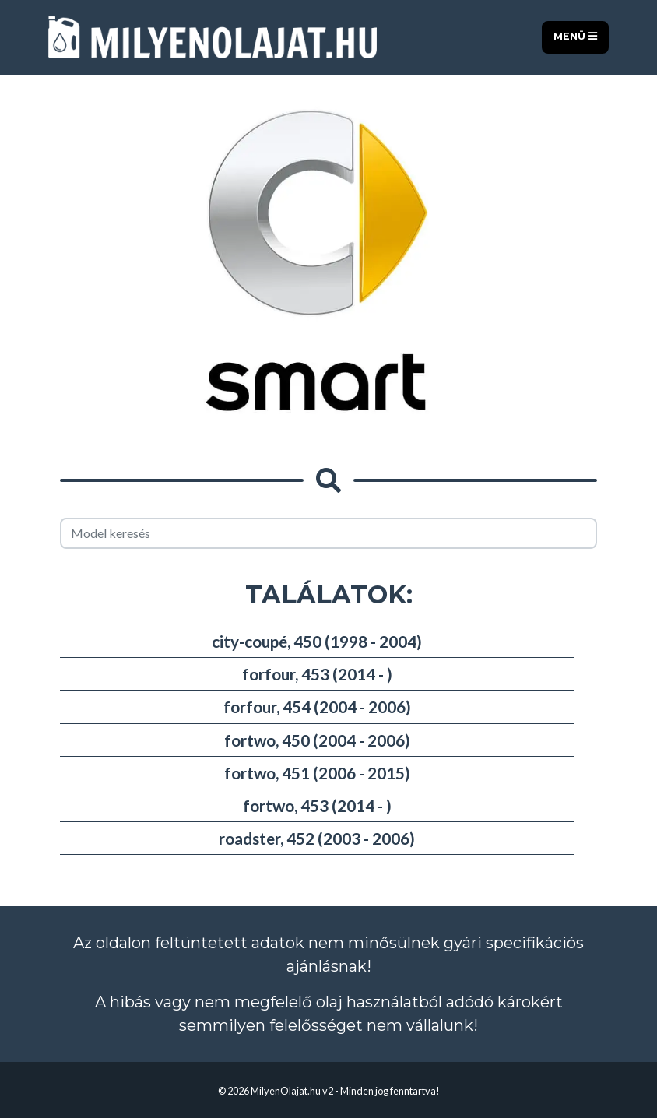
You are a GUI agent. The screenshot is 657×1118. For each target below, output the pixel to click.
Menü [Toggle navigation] (575, 36)
